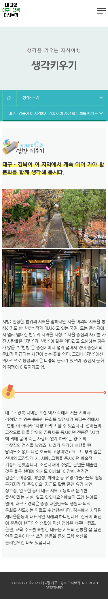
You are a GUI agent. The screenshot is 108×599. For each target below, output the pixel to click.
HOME (9, 98)
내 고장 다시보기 (11, 10)
